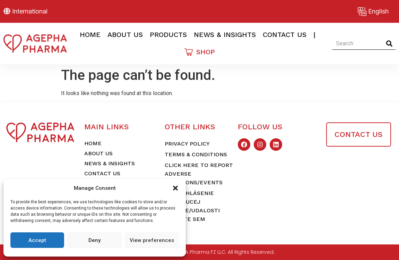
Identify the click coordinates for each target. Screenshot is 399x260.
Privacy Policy (187, 143)
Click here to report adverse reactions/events (199, 174)
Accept (37, 240)
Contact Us (284, 34)
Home (90, 34)
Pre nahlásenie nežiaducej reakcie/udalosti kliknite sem (192, 206)
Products (168, 34)
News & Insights (225, 34)
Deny (94, 240)
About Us (125, 34)
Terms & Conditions (196, 154)
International (29, 11)
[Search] (389, 43)
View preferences (152, 240)
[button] (175, 188)
